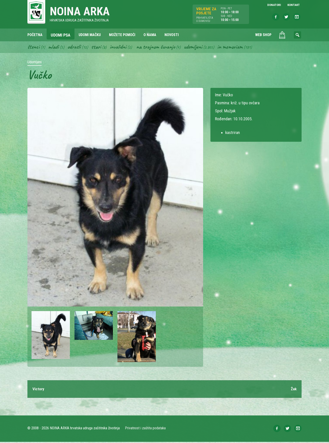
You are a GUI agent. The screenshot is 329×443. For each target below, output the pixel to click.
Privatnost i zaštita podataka (145, 429)
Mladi (54, 47)
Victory (38, 390)
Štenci (33, 47)
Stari (98, 47)
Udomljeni (199, 47)
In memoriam (237, 47)
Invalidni (121, 47)
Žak (293, 390)
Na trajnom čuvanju (160, 47)
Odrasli (76, 47)
